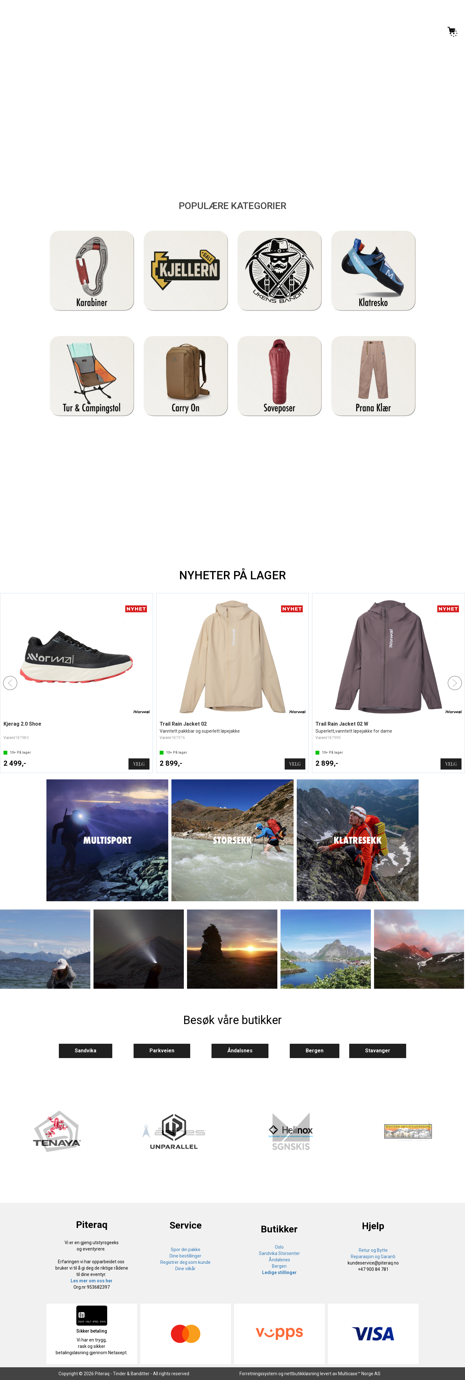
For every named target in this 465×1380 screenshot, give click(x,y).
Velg (138, 764)
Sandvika (85, 1051)
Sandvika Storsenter (279, 1253)
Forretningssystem (258, 1373)
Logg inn (425, 32)
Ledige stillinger (279, 1272)
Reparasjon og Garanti (373, 1256)
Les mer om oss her (92, 1280)
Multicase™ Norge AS (359, 1373)
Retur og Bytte (373, 1250)
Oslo (279, 1247)
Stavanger (377, 1051)
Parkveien (161, 1051)
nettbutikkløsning (301, 1373)
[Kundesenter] (398, 30)
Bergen (314, 1051)
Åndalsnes (240, 1051)
